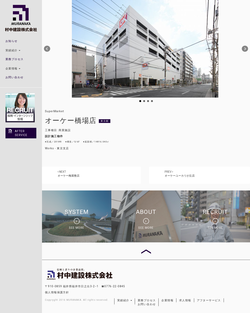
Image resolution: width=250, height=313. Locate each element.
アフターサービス (209, 300)
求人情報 (185, 300)
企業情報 (167, 300)
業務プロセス (14, 59)
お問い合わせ (14, 77)
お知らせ (11, 41)
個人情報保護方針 (57, 292)
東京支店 (63, 148)
